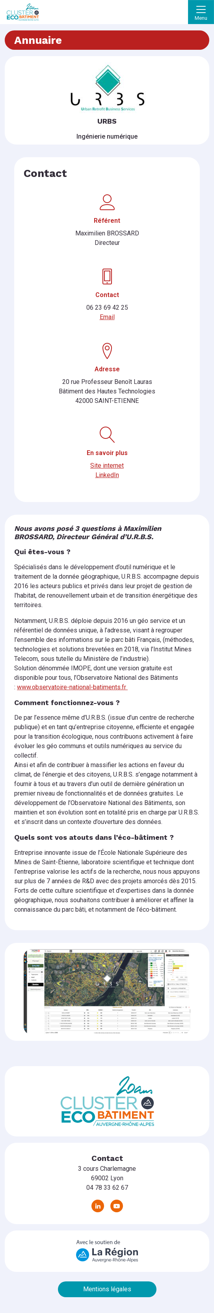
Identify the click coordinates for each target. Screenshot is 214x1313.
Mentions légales (107, 1289)
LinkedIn (107, 475)
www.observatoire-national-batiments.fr (72, 687)
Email (107, 317)
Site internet (107, 465)
